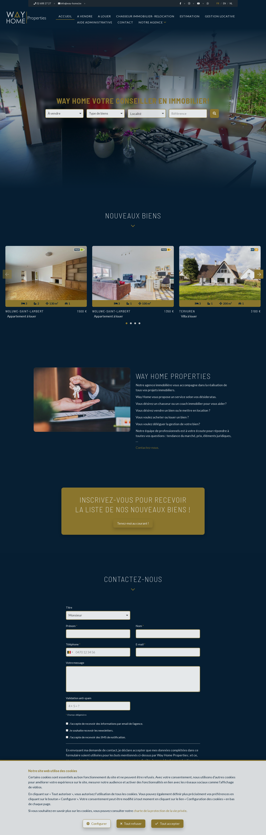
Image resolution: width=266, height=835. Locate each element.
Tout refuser (133, 824)
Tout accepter (170, 824)
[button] (147, 113)
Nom (140, 626)
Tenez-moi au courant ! (133, 523)
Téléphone (73, 644)
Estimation (190, 16)
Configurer (99, 824)
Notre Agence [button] (151, 22)
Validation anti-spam (78, 698)
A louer (104, 16)
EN (224, 3)
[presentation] (7, 274)
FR (217, 3)
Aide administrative (94, 22)
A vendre (85, 16)
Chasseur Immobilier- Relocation (145, 16)
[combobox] (70, 652)
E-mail (140, 644)
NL (231, 3)
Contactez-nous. (147, 447)
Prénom (71, 626)
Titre (69, 607)
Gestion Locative (220, 16)
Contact (125, 22)
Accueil (65, 16)
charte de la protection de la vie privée (160, 811)
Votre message (75, 662)
